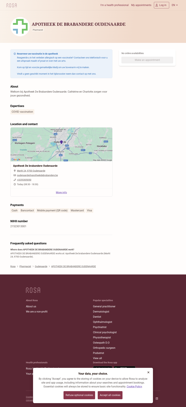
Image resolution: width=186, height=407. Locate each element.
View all (97, 358)
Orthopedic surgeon (104, 347)
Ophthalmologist (102, 321)
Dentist (97, 316)
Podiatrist (98, 353)
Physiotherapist (102, 337)
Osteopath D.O (101, 342)
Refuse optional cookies (79, 395)
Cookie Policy (134, 386)
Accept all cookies (110, 395)
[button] (148, 372)
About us (31, 306)
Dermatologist (101, 311)
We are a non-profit (36, 311)
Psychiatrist (99, 327)
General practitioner (104, 306)
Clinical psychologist (105, 332)
